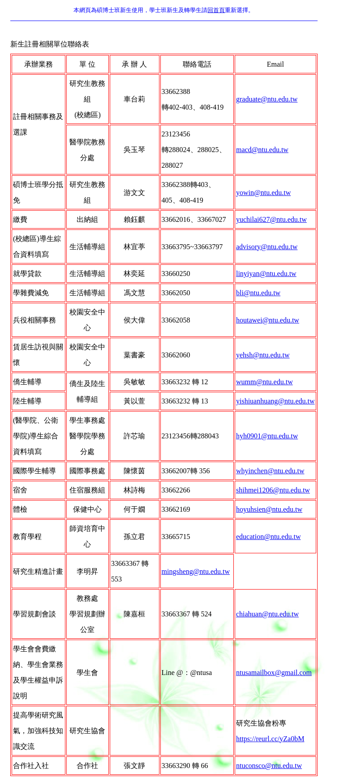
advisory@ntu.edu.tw (266, 246)
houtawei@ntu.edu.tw (267, 320)
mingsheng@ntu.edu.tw (196, 571)
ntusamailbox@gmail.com (274, 672)
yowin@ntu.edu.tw (263, 192)
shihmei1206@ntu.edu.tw (273, 490)
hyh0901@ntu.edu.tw (267, 436)
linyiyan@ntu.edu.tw (266, 273)
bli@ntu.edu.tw (258, 293)
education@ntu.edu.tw (268, 536)
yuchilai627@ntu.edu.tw (271, 219)
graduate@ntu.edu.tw (266, 99)
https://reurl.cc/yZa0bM (270, 739)
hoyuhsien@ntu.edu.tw (269, 509)
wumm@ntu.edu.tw (264, 382)
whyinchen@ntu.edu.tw (270, 471)
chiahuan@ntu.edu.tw (267, 614)
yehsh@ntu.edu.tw (263, 355)
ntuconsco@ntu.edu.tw (269, 765)
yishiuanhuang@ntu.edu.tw (275, 401)
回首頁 (216, 10)
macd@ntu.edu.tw (262, 149)
